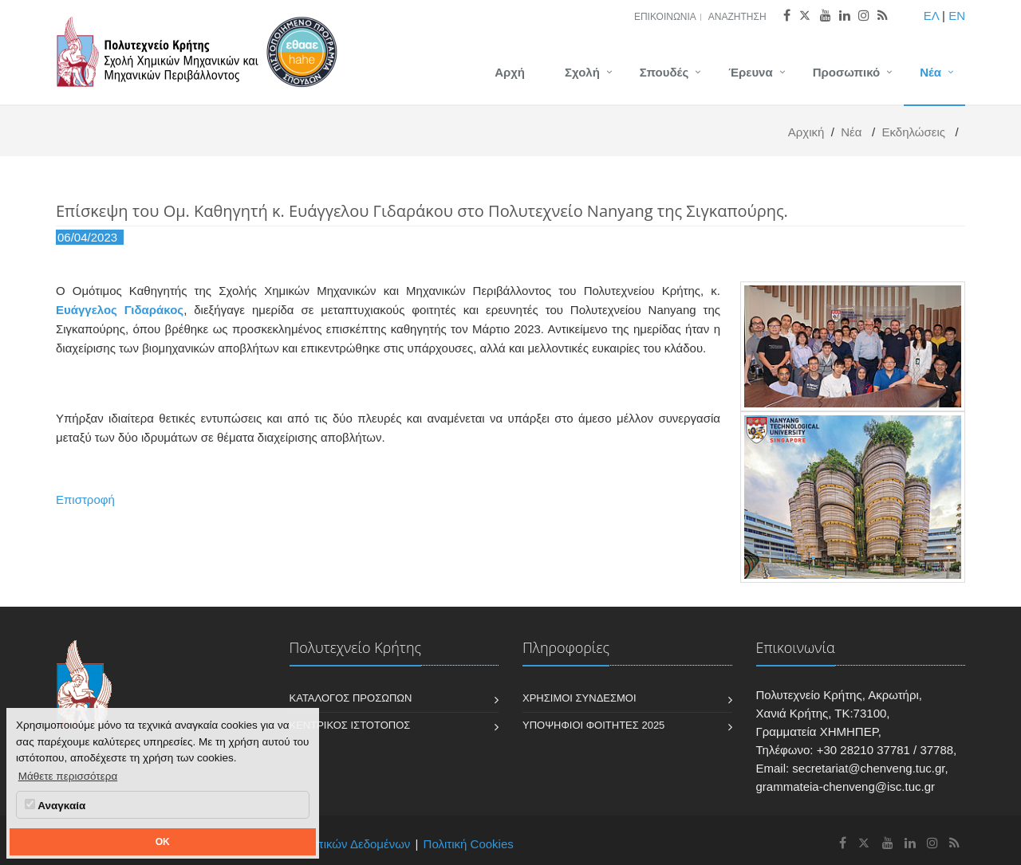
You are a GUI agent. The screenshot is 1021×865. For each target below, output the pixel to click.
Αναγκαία (55, 805)
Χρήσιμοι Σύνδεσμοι (579, 698)
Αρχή (510, 72)
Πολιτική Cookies (469, 844)
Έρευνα (750, 72)
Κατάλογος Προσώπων (351, 698)
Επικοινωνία (665, 16)
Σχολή (582, 72)
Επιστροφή (85, 499)
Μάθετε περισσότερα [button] (68, 776)
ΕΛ (931, 15)
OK (163, 841)
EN (956, 15)
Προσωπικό (846, 72)
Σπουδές (664, 72)
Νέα (930, 72)
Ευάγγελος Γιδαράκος (119, 310)
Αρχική (806, 132)
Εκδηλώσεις (913, 132)
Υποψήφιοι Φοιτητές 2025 (593, 725)
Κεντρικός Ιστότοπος (350, 725)
